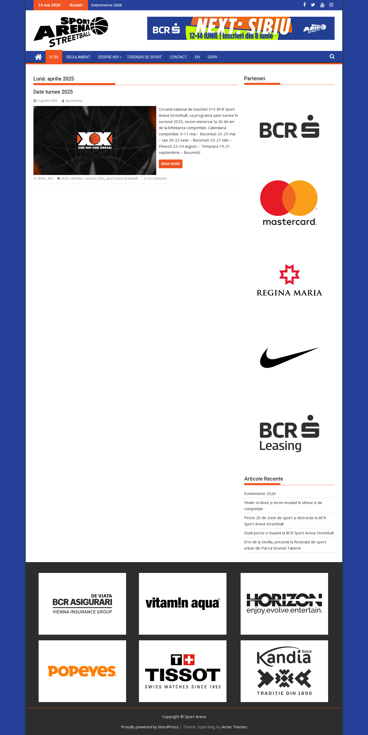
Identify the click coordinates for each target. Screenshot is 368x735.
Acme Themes (234, 726)
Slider (42, 178)
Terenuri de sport (144, 57)
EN (197, 57)
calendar (76, 178)
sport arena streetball (122, 178)
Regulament (78, 57)
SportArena (72, 100)
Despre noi (108, 57)
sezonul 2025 (94, 178)
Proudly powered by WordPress (150, 726)
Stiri (53, 57)
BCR (65, 178)
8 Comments (157, 178)
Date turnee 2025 (53, 91)
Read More (170, 163)
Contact (178, 57)
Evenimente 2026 (106, 5)
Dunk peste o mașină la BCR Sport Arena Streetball (289, 532)
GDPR (212, 57)
